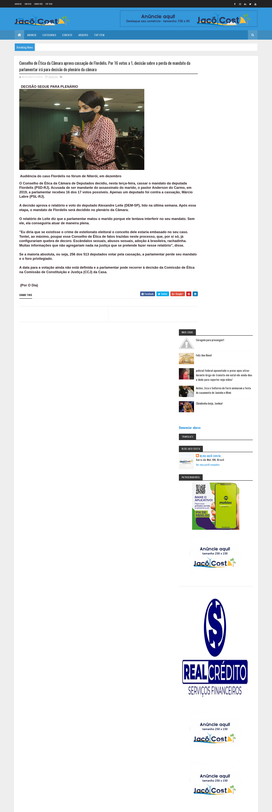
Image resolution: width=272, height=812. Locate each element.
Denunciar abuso (210, 166)
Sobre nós (38, 3)
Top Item (48, 3)
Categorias (49, 35)
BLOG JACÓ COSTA (230, 194)
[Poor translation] (14, 685)
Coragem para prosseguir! (230, 71)
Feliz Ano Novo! (224, 87)
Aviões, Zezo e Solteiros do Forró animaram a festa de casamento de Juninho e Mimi (233, 128)
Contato (28, 3)
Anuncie (18, 3)
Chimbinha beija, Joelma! (229, 142)
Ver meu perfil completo (228, 203)
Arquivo (83, 35)
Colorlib (33, 662)
